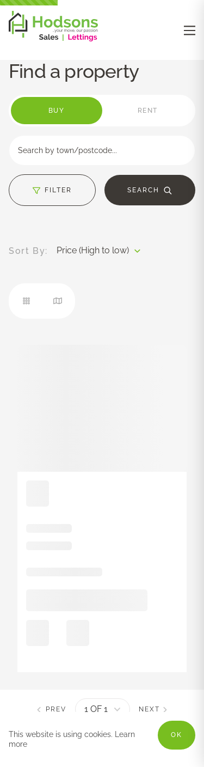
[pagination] (102, 709)
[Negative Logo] (53, 38)
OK (176, 735)
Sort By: (28, 251)
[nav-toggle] (189, 30)
